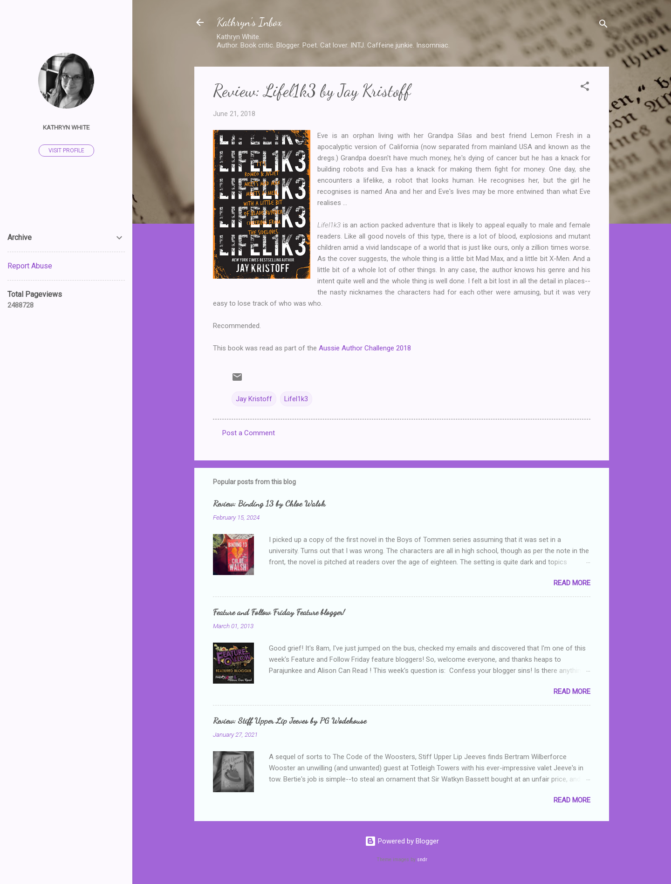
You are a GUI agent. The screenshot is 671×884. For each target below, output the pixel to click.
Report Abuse (29, 265)
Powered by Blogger (402, 841)
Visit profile (66, 150)
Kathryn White (66, 127)
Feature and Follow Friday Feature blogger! (279, 612)
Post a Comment (248, 433)
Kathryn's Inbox (249, 22)
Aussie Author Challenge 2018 (365, 348)
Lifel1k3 (296, 399)
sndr (422, 860)
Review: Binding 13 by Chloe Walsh (269, 503)
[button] (584, 88)
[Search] (603, 25)
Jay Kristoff (254, 399)
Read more (572, 583)
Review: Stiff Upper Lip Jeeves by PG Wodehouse (289, 720)
